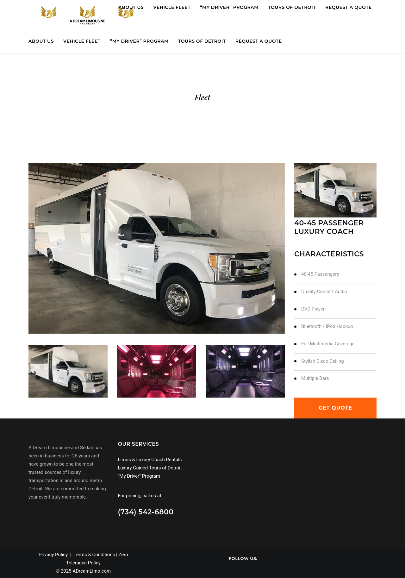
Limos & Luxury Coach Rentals (150, 459)
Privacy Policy (53, 554)
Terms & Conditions (94, 554)
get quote (335, 408)
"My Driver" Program (139, 476)
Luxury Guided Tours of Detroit (150, 468)
